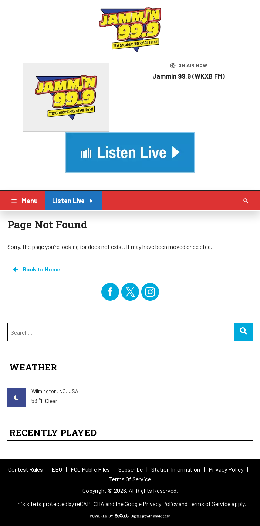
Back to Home (36, 269)
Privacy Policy (160, 503)
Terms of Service (209, 503)
